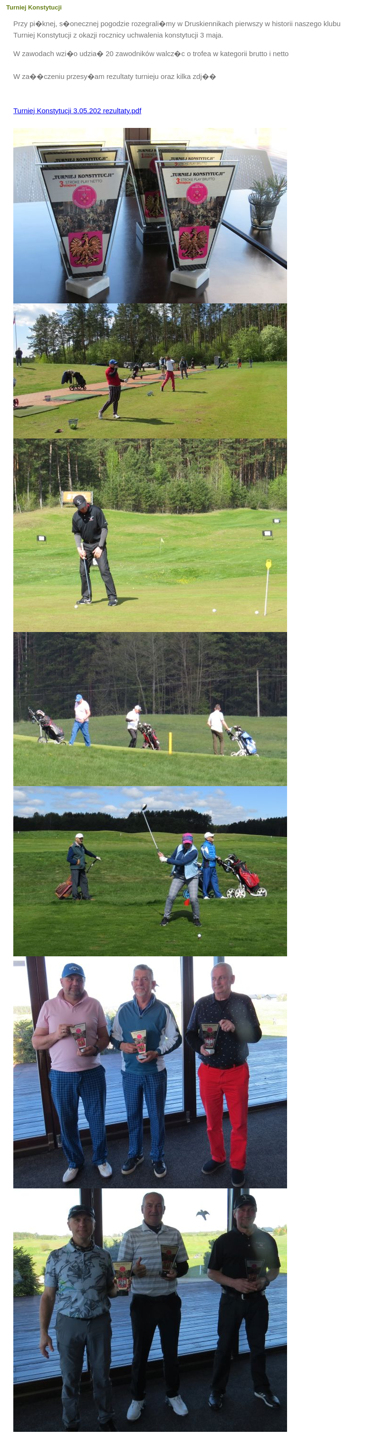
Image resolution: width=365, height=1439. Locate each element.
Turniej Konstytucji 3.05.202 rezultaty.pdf (77, 111)
